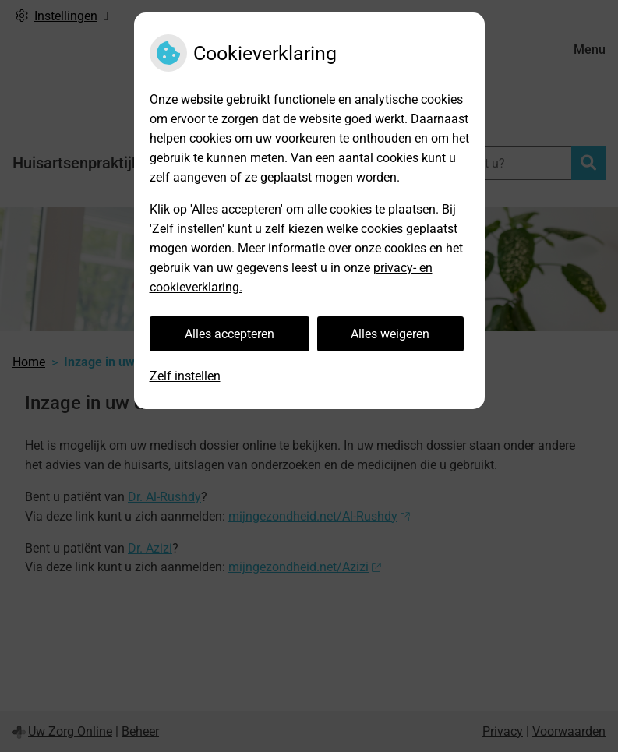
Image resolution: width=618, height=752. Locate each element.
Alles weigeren (390, 334)
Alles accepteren (229, 334)
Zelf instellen (185, 376)
